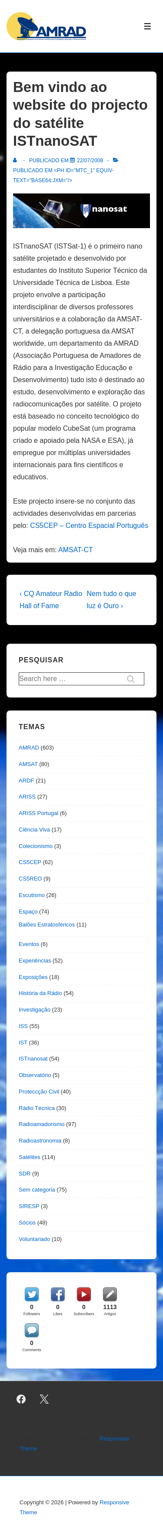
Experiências (35, 960)
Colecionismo (36, 846)
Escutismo (32, 895)
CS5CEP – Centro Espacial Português (89, 525)
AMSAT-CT (75, 549)
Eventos (29, 944)
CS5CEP (30, 862)
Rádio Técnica (37, 1108)
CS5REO (30, 878)
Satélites (29, 1157)
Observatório (35, 1075)
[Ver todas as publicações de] (16, 160)
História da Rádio (40, 993)
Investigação (34, 1009)
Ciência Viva (34, 829)
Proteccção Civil (39, 1091)
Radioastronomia (40, 1140)
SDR (24, 1173)
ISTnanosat (33, 1058)
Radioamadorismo (42, 1124)
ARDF (26, 780)
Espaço (28, 911)
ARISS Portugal (38, 813)
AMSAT (28, 764)
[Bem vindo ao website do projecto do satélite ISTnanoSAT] (90, 160)
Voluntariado (34, 1239)
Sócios (27, 1222)
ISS (23, 1026)
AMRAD (29, 747)
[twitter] (44, 1399)
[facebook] (21, 1399)
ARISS (27, 796)
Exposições (33, 977)
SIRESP (29, 1206)
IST (23, 1042)
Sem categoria (37, 1189)
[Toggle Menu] (147, 26)
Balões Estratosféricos (47, 924)
